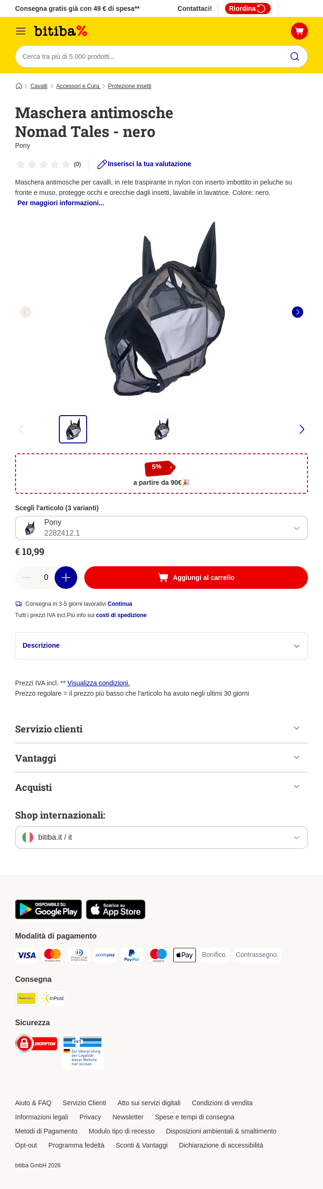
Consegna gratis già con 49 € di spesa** (77, 8)
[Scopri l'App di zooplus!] (48, 917)
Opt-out (26, 1145)
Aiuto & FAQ (33, 1103)
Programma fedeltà (76, 1145)
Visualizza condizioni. (98, 683)
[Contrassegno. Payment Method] (257, 955)
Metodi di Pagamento (46, 1131)
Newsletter (128, 1117)
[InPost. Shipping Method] (52, 1000)
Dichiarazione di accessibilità (221, 1145)
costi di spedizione (121, 615)
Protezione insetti (129, 86)
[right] (297, 312)
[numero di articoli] (46, 578)
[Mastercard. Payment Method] (52, 957)
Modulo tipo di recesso (121, 1131)
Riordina (248, 8)
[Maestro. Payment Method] (158, 957)
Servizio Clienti (84, 1103)
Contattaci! (195, 8)
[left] (25, 312)
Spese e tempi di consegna (194, 1117)
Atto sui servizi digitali (149, 1103)
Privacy (90, 1117)
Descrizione (161, 646)
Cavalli (39, 86)
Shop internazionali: (60, 815)
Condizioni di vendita (222, 1103)
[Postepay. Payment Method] (105, 957)
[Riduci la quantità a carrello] (26, 578)
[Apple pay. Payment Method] (184, 957)
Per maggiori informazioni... (60, 203)
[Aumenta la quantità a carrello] (66, 578)
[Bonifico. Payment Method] (214, 955)
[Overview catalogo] (20, 31)
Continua (120, 604)
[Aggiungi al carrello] (196, 578)
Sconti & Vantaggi (142, 1145)
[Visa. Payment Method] (26, 957)
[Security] (36, 1046)
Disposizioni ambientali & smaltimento (221, 1131)
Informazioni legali (41, 1117)
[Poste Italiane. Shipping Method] (26, 1000)
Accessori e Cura (78, 86)
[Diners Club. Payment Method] (79, 957)
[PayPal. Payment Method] (132, 957)
